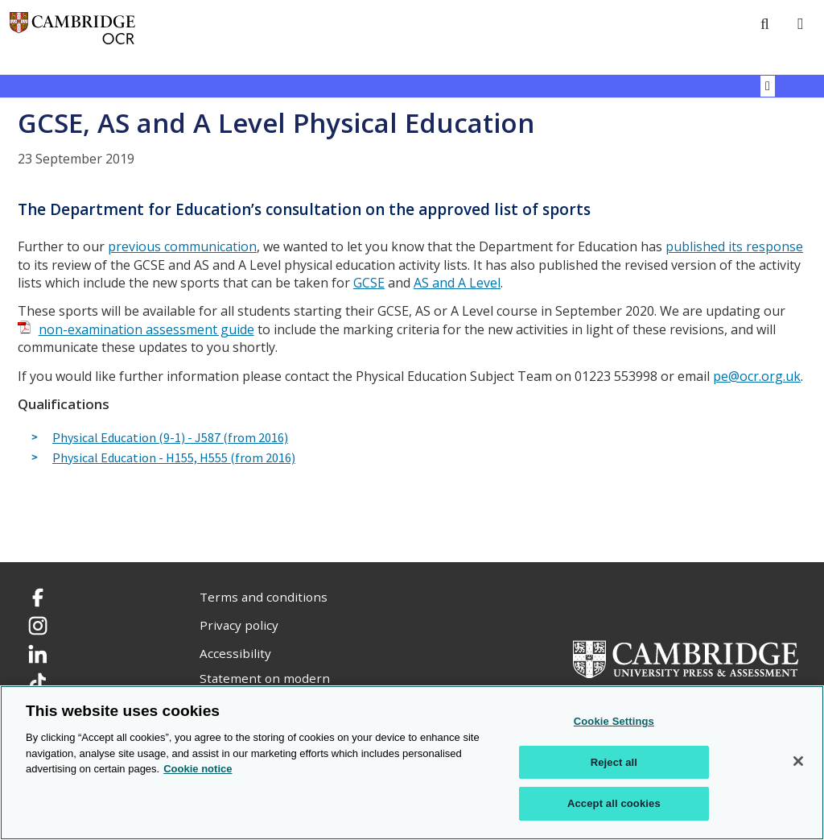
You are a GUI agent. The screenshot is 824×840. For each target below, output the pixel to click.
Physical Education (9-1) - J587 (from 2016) (170, 438)
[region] (412, 762)
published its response (734, 246)
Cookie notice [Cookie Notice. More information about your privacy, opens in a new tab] (197, 769)
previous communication (182, 246)
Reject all (614, 762)
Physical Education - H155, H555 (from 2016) (173, 458)
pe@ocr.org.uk (757, 376)
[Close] (798, 761)
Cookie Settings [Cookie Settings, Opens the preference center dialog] (614, 721)
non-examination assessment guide (146, 329)
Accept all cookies (614, 803)
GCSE (369, 283)
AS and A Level (457, 283)
